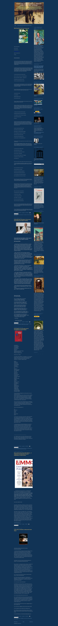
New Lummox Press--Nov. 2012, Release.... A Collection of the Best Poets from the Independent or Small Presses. (22, 454)
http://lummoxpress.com (17, 522)
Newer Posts (15, 621)
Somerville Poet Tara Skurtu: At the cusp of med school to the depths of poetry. (22, 220)
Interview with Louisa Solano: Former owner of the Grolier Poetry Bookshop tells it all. (39, 67)
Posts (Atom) (19, 623)
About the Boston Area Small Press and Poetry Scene (24, 25)
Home (15, 25)
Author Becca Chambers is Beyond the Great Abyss (23, 530)
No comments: (27, 212)
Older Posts (31, 621)
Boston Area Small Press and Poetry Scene (29, 4)
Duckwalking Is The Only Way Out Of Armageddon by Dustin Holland (21, 329)
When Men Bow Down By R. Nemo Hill (21, 28)
